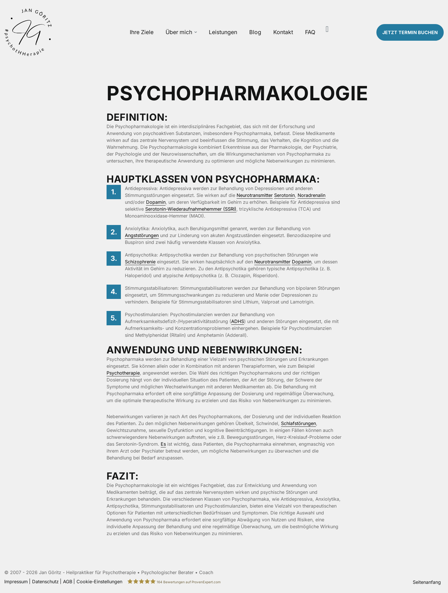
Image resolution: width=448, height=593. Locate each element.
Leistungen (223, 32)
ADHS (237, 321)
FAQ (310, 32)
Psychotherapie (123, 373)
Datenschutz (45, 581)
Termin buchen (410, 32)
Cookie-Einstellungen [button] (99, 581)
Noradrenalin (311, 195)
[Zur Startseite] (56, 32)
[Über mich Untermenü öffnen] (195, 32)
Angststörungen (142, 235)
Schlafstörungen (298, 423)
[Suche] (327, 29)
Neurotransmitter (255, 195)
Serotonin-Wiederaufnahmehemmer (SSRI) (190, 209)
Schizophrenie (140, 262)
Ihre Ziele (142, 32)
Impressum (16, 581)
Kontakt (283, 32)
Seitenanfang (427, 582)
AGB (67, 581)
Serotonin (284, 195)
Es (163, 444)
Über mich (179, 32)
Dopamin (156, 202)
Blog (255, 32)
